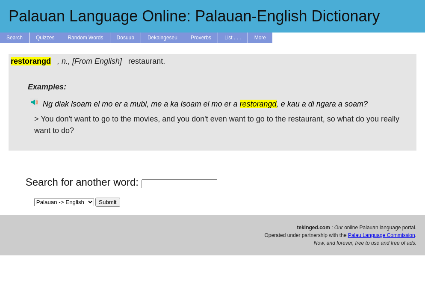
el (97, 104)
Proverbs (201, 38)
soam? (356, 104)
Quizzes (45, 38)
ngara (326, 104)
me (156, 104)
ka (174, 104)
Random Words (85, 38)
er (118, 104)
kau (293, 104)
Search (14, 38)
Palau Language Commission (381, 235)
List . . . (232, 38)
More (260, 38)
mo (107, 104)
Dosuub (125, 38)
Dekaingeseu (162, 38)
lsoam (81, 104)
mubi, (139, 104)
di (311, 104)
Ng (48, 104)
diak (62, 104)
